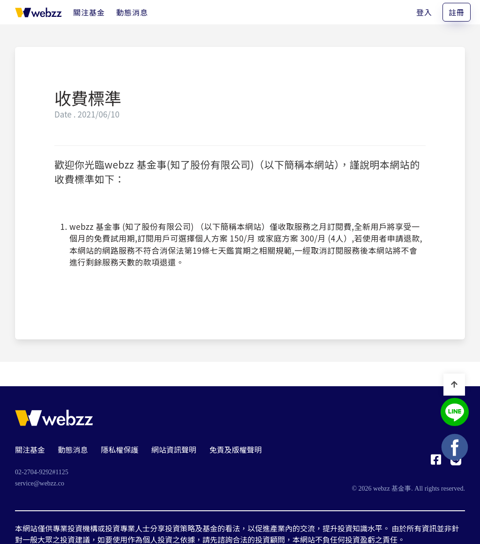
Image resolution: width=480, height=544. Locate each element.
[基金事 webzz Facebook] (436, 462)
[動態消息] (132, 12)
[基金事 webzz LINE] (455, 413)
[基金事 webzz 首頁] (38, 12)
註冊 (457, 12)
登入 (424, 12)
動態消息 (73, 449)
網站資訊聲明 (173, 449)
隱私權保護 (119, 449)
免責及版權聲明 (235, 449)
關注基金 (30, 449)
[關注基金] (89, 12)
